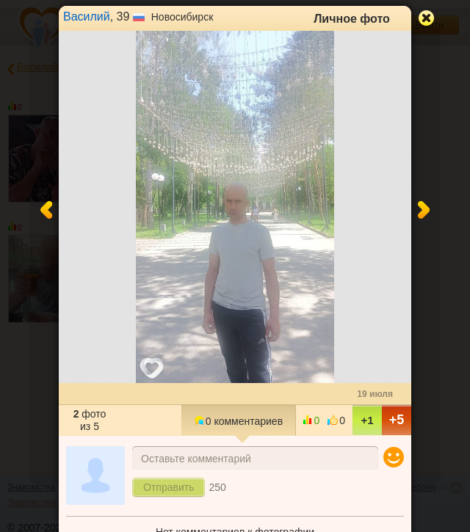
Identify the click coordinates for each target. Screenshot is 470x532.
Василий (86, 16)
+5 (397, 419)
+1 (367, 420)
